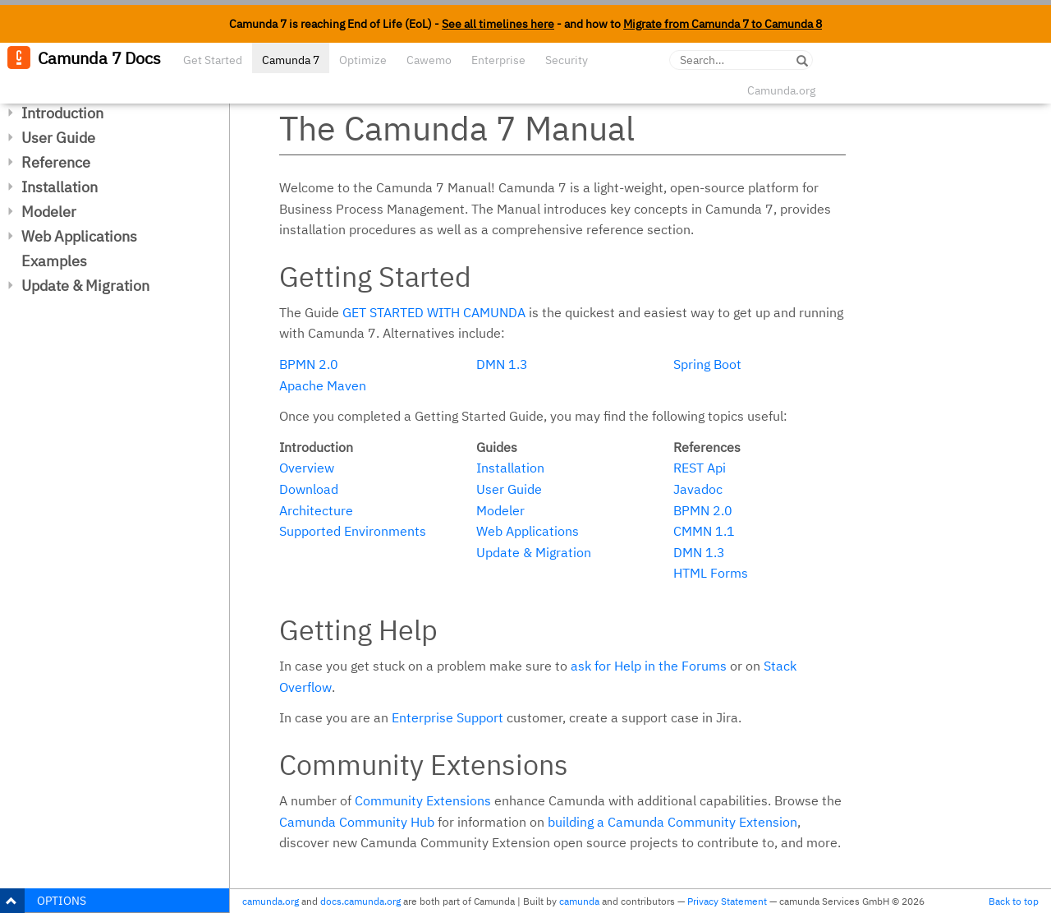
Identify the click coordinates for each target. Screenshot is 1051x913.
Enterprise (498, 60)
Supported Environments (352, 531)
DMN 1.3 (502, 364)
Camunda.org (781, 90)
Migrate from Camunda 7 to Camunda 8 (722, 23)
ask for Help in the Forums (649, 665)
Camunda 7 (290, 60)
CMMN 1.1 (704, 531)
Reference (55, 162)
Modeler (48, 211)
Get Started (212, 60)
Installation (59, 187)
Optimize (363, 60)
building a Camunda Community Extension (672, 822)
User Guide (58, 137)
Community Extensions (423, 800)
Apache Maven (322, 385)
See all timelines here (498, 23)
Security (566, 60)
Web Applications (79, 236)
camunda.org (270, 901)
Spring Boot (707, 364)
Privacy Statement (727, 901)
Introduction (62, 113)
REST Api (699, 467)
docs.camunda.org (360, 901)
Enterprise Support (447, 717)
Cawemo (429, 60)
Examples (54, 260)
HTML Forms (710, 573)
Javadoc (698, 489)
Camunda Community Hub (356, 822)
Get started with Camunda (434, 312)
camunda (579, 901)
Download (308, 489)
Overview (306, 467)
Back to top (1014, 901)
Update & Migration (85, 285)
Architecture (316, 510)
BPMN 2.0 (308, 364)
